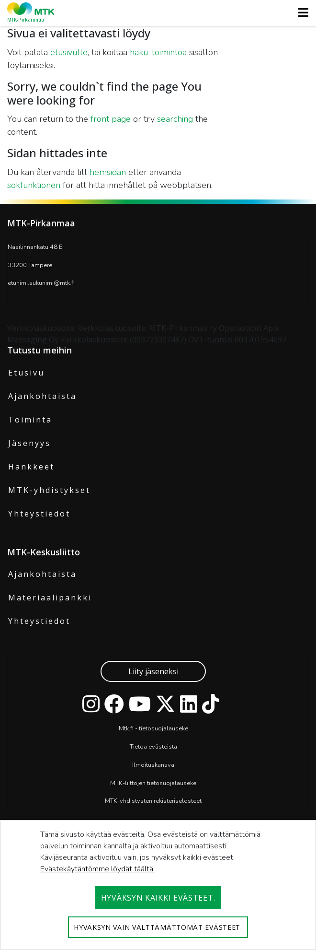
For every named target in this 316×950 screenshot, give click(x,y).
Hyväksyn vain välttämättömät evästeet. (158, 927)
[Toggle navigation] (300, 12)
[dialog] (158, 885)
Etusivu (26, 372)
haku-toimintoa (158, 52)
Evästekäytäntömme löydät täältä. (97, 869)
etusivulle (69, 52)
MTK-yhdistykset (49, 490)
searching (175, 119)
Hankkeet (31, 466)
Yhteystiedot (39, 513)
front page (110, 119)
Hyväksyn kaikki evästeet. (158, 897)
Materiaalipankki (50, 597)
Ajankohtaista (42, 396)
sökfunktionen (33, 185)
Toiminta (30, 419)
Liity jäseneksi (153, 671)
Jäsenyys (29, 443)
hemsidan (108, 172)
